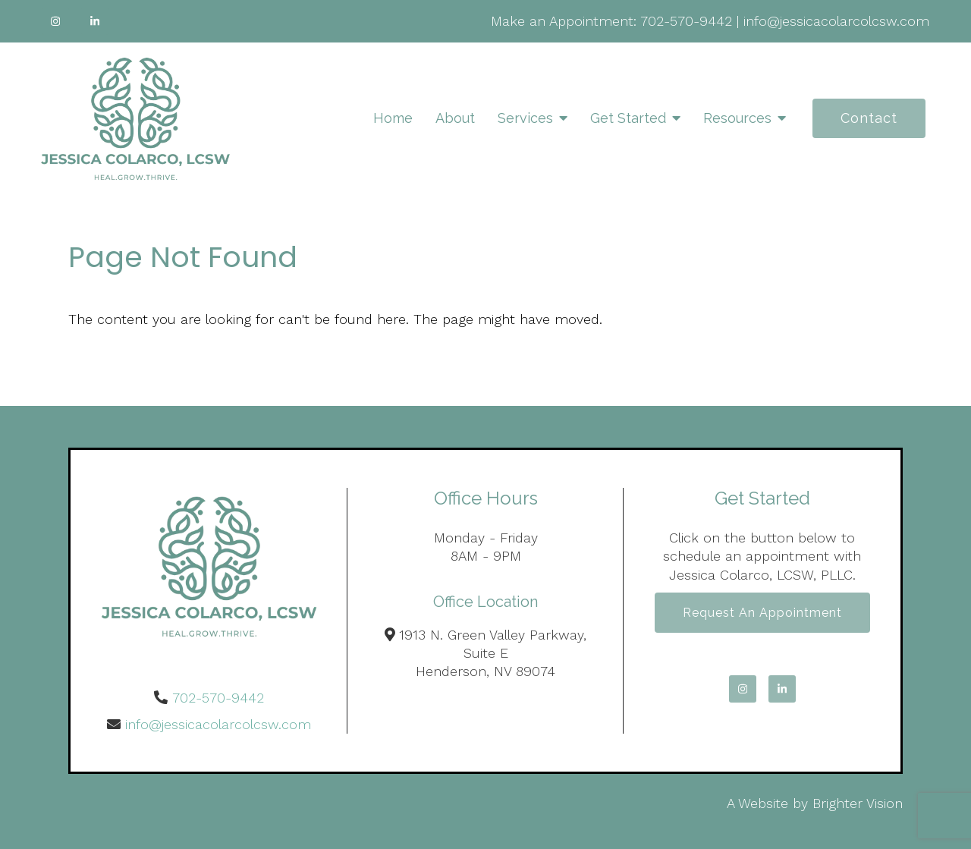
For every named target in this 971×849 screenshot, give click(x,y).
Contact (869, 118)
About (455, 118)
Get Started (628, 118)
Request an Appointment (762, 612)
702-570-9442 (686, 21)
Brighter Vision (857, 803)
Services (525, 118)
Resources (737, 118)
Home (393, 118)
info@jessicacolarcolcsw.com (836, 21)
